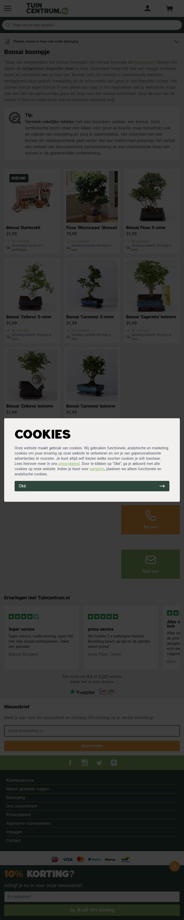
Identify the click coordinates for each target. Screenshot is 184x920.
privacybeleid (69, 464)
